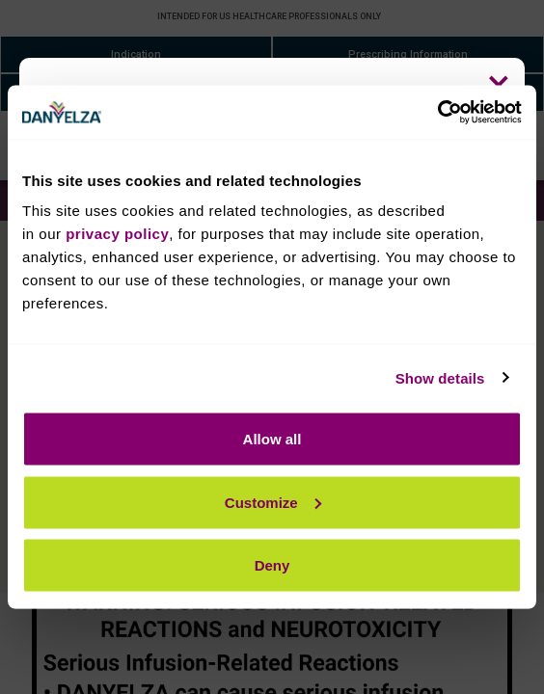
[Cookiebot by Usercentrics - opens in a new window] (437, 112)
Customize (273, 502)
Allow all (272, 439)
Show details (440, 377)
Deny (272, 565)
